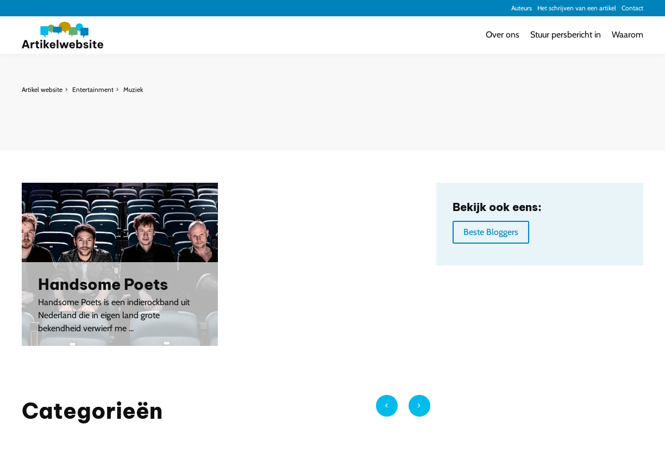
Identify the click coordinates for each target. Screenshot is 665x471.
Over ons (502, 34)
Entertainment (93, 89)
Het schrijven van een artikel (576, 8)
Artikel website (42, 89)
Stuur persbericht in (565, 34)
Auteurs (521, 8)
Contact (632, 8)
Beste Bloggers (490, 232)
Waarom (627, 34)
